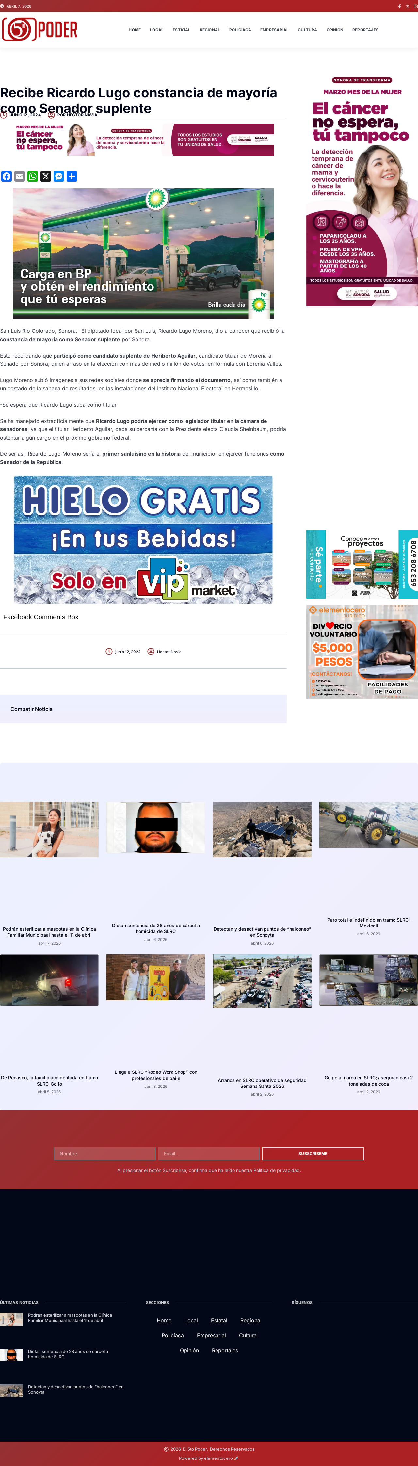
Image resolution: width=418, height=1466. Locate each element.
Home (135, 29)
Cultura (307, 29)
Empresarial (274, 29)
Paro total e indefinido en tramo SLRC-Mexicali (368, 922)
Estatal (181, 29)
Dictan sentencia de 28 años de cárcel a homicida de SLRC (156, 928)
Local (157, 29)
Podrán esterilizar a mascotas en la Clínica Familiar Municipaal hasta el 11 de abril (49, 932)
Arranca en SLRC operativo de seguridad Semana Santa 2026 (262, 1083)
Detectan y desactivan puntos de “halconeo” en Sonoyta (262, 932)
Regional (210, 29)
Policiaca (240, 29)
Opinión (335, 29)
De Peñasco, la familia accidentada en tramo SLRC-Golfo (49, 1080)
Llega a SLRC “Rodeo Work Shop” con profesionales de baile (156, 1075)
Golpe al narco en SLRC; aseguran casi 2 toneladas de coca (369, 1080)
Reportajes (365, 29)
